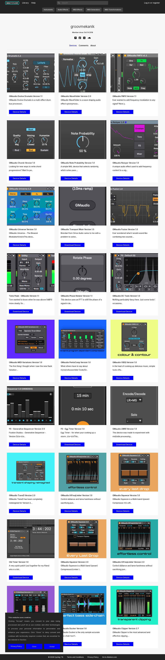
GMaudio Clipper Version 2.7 (126, 628)
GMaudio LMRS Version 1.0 (125, 429)
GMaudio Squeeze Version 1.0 (126, 495)
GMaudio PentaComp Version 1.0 (75, 362)
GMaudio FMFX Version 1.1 (124, 96)
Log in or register (152, 3)
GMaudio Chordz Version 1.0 (22, 163)
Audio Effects (63, 10)
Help (33, 3)
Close (34, 646)
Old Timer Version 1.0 (18, 562)
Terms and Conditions (75, 657)
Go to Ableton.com (109, 657)
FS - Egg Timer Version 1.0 (72, 429)
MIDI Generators (93, 10)
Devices (73, 45)
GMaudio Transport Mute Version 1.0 (77, 229)
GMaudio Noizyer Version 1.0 (126, 163)
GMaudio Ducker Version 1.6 (73, 628)
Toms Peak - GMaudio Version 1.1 (24, 296)
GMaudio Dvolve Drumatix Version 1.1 (25, 96)
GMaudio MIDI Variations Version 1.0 (25, 362)
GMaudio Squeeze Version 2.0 (74, 562)
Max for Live (12, 3)
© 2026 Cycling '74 (55, 657)
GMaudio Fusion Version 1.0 (125, 229)
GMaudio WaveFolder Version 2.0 (76, 96)
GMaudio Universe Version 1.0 (22, 229)
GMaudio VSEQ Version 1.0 (125, 362)
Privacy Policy (93, 657)
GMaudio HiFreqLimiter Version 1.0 (76, 495)
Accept (52, 646)
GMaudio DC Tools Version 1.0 (126, 296)
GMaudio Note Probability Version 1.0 (78, 163)
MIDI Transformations (113, 10)
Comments (83, 45)
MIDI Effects (77, 10)
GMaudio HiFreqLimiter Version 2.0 (128, 562)
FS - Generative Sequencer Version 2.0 (27, 429)
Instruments (48, 10)
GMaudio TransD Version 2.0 (22, 495)
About (93, 45)
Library (25, 3)
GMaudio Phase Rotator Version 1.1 (76, 296)
